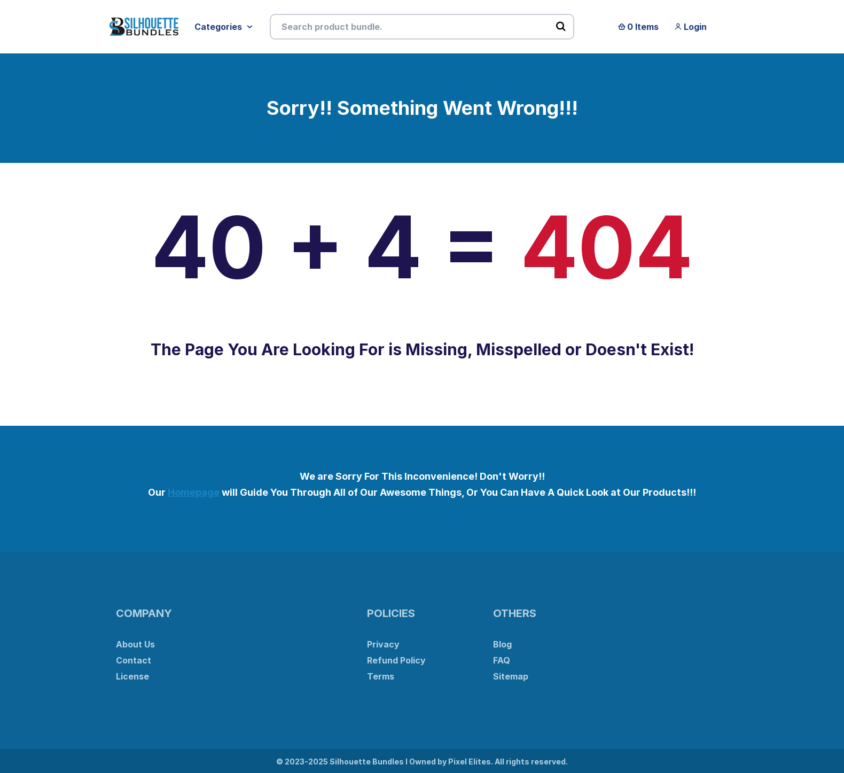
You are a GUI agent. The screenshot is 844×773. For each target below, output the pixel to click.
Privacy (383, 644)
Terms (380, 676)
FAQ (501, 660)
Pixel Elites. (470, 761)
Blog (502, 644)
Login (691, 26)
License (132, 676)
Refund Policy (396, 660)
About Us (135, 644)
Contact (133, 660)
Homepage (194, 492)
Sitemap (510, 676)
